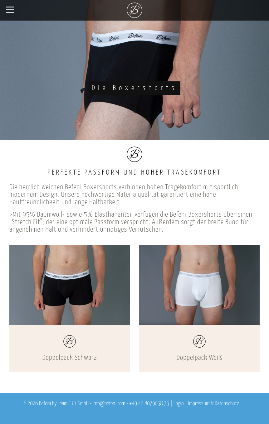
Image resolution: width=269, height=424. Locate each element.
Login (179, 404)
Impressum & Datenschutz (213, 404)
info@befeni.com (109, 404)
